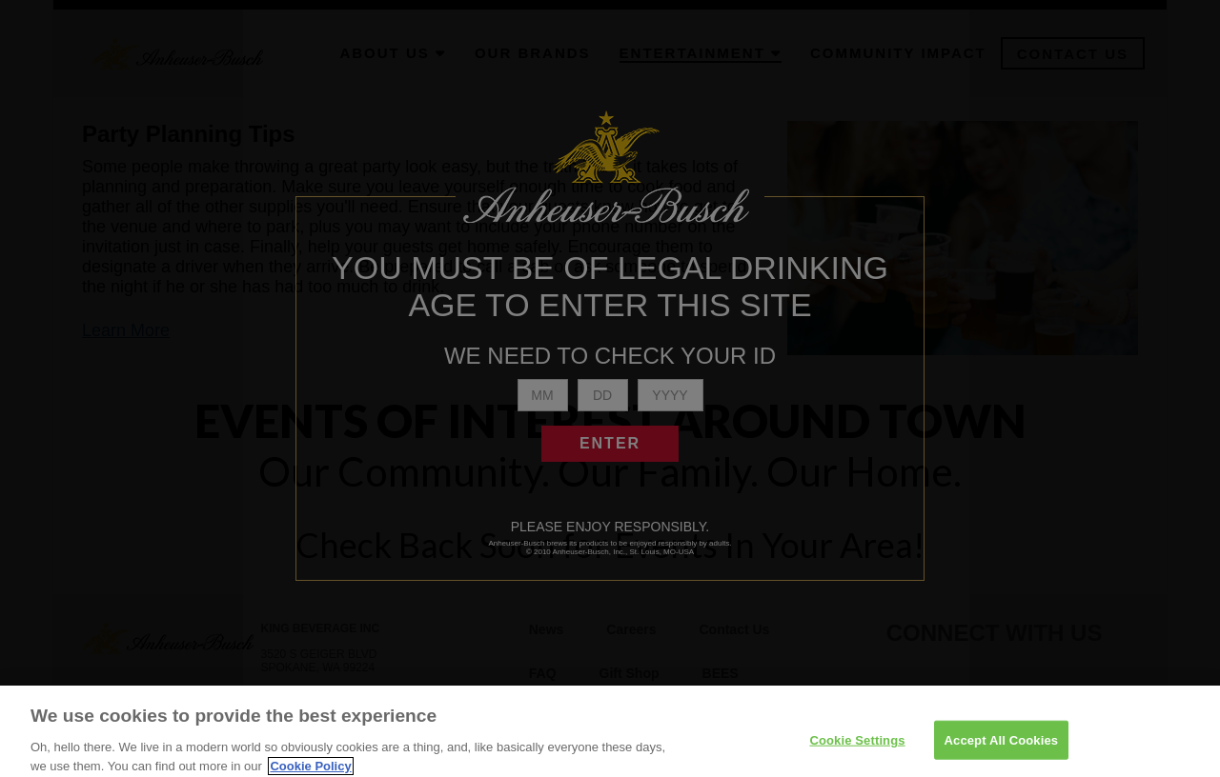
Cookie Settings (857, 749)
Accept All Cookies (1002, 749)
